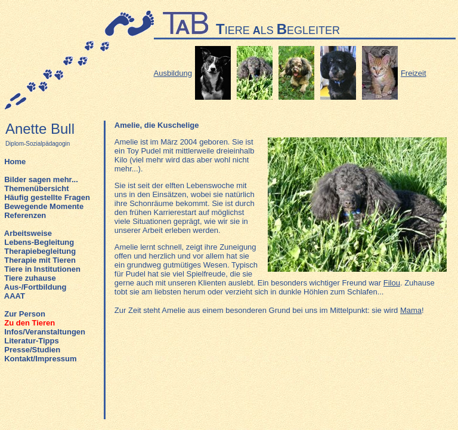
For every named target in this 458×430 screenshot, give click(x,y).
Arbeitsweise (28, 233)
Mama (411, 310)
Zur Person (24, 313)
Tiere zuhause (29, 278)
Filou (391, 282)
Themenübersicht (36, 188)
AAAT (14, 295)
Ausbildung (173, 73)
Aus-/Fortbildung (35, 286)
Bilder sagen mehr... (41, 179)
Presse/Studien (32, 349)
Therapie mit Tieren (40, 260)
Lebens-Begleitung (39, 242)
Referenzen (25, 215)
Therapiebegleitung (40, 251)
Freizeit (413, 73)
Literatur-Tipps (31, 340)
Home (15, 161)
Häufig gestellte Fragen (47, 197)
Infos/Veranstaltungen (44, 331)
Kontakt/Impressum (40, 358)
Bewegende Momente (43, 206)
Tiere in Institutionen (42, 269)
